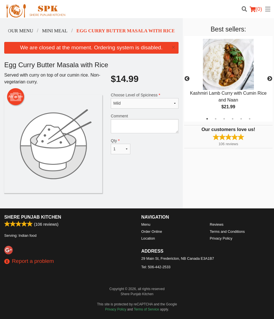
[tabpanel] (228, 78)
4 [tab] (232, 119)
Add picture (16, 96)
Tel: (156, 267)
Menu (145, 224)
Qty (120, 146)
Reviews (216, 224)
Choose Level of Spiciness (145, 101)
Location (148, 238)
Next (270, 79)
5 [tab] (241, 119)
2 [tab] (215, 119)
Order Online (151, 231)
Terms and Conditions (227, 231)
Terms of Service (146, 309)
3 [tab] (224, 119)
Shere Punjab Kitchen (32, 217)
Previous (187, 79)
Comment (145, 123)
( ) (256, 9)
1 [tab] (207, 119)
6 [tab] (249, 119)
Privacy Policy (221, 238)
